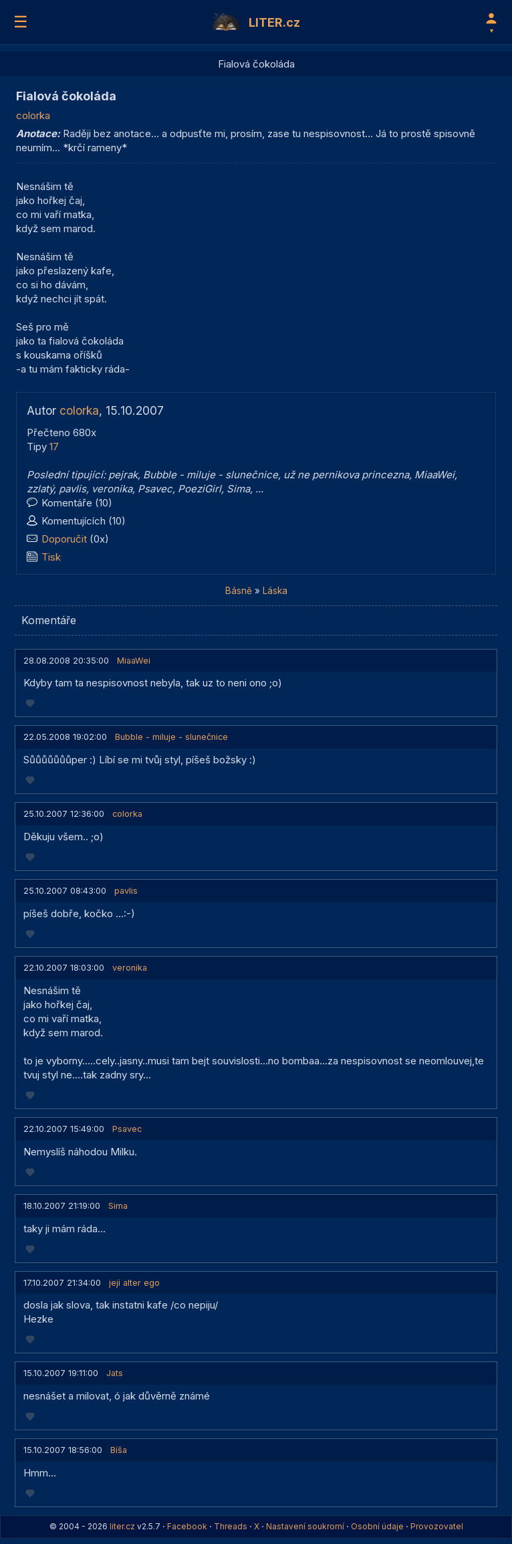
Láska (275, 590)
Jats (114, 1373)
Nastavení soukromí (305, 1526)
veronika (112, 488)
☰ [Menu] (20, 21)
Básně (238, 590)
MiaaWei (434, 474)
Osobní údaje (377, 1526)
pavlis (72, 488)
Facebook (187, 1526)
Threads (230, 1526)
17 (54, 446)
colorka (33, 115)
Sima (238, 488)
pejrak (123, 474)
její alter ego (134, 1283)
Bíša (118, 1450)
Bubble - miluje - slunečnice (210, 474)
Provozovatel (436, 1526)
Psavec (155, 488)
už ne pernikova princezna (346, 474)
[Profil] (491, 22)
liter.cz (122, 1526)
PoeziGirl (199, 488)
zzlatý (40, 488)
